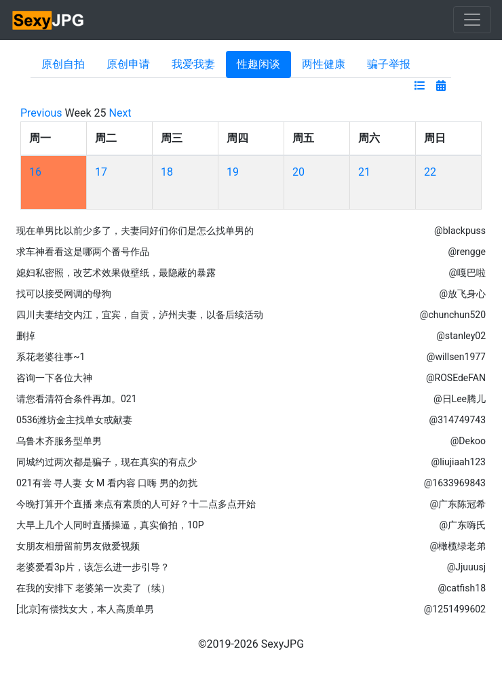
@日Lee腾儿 (459, 398)
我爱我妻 (193, 64)
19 (233, 171)
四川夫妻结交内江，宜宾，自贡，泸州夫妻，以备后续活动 (139, 314)
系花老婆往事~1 (50, 356)
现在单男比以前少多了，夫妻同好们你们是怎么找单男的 (135, 230)
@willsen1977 (456, 356)
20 (298, 171)
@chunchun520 (453, 314)
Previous (41, 112)
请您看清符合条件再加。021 (76, 398)
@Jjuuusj (466, 567)
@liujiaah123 (458, 461)
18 (167, 171)
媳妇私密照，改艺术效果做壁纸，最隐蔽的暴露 (116, 272)
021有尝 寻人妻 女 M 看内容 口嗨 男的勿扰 (106, 482)
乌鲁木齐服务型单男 (59, 440)
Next (120, 112)
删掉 (25, 335)
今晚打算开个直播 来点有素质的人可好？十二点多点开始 (136, 503)
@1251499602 (455, 609)
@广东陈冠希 (457, 503)
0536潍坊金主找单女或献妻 (74, 419)
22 (430, 171)
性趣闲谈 (258, 64)
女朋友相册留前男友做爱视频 (78, 546)
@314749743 (457, 419)
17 (101, 171)
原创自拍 (63, 64)
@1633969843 (455, 482)
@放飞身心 (462, 293)
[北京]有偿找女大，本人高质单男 (85, 609)
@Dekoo (468, 440)
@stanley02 (461, 335)
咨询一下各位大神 (54, 377)
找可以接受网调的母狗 (63, 293)
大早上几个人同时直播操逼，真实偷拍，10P (110, 525)
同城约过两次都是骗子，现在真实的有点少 (106, 461)
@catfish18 (462, 588)
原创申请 (128, 64)
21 (364, 171)
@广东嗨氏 (462, 525)
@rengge (467, 251)
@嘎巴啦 (467, 272)
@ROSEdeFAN (456, 377)
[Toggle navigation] (472, 19)
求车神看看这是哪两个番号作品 (82, 251)
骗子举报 (388, 64)
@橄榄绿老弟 (457, 546)
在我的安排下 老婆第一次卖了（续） (93, 588)
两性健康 (323, 64)
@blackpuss (460, 230)
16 (35, 171)
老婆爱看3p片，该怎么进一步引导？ (93, 567)
